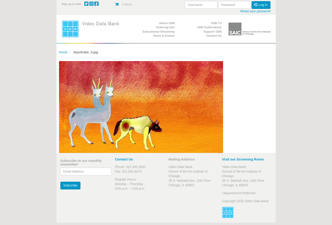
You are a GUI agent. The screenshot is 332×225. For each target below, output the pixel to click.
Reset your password (255, 11)
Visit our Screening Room (243, 159)
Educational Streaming (159, 31)
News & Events (164, 35)
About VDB (167, 23)
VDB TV (216, 23)
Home (63, 52)
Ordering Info (165, 27)
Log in (261, 5)
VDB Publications (209, 27)
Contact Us (214, 35)
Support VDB (212, 31)
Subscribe (70, 185)
